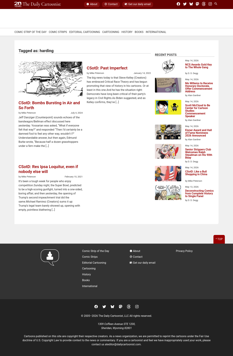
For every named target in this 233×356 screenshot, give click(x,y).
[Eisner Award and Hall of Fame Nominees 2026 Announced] (168, 133)
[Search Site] (216, 4)
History (126, 32)
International (156, 32)
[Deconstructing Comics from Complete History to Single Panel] (168, 193)
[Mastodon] (197, 4)
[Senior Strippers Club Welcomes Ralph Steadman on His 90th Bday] (168, 152)
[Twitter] (185, 4)
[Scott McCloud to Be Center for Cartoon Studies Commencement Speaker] (168, 108)
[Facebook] (178, 4)
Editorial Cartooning (84, 32)
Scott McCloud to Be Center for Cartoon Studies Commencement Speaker (197, 111)
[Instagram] (210, 4)
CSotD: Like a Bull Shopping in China (196, 173)
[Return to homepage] (51, 271)
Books (139, 32)
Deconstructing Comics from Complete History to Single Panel (199, 193)
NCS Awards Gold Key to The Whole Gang (198, 66)
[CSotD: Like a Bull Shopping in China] (168, 174)
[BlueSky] (191, 4)
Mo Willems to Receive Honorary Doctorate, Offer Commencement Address (199, 87)
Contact (111, 4)
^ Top (219, 239)
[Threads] (204, 4)
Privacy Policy (184, 251)
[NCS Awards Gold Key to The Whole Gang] (168, 67)
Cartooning (110, 32)
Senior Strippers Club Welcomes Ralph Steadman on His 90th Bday (198, 153)
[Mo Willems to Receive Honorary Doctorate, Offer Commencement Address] (168, 86)
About (91, 4)
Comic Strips (58, 32)
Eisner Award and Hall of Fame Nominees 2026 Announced (198, 133)
